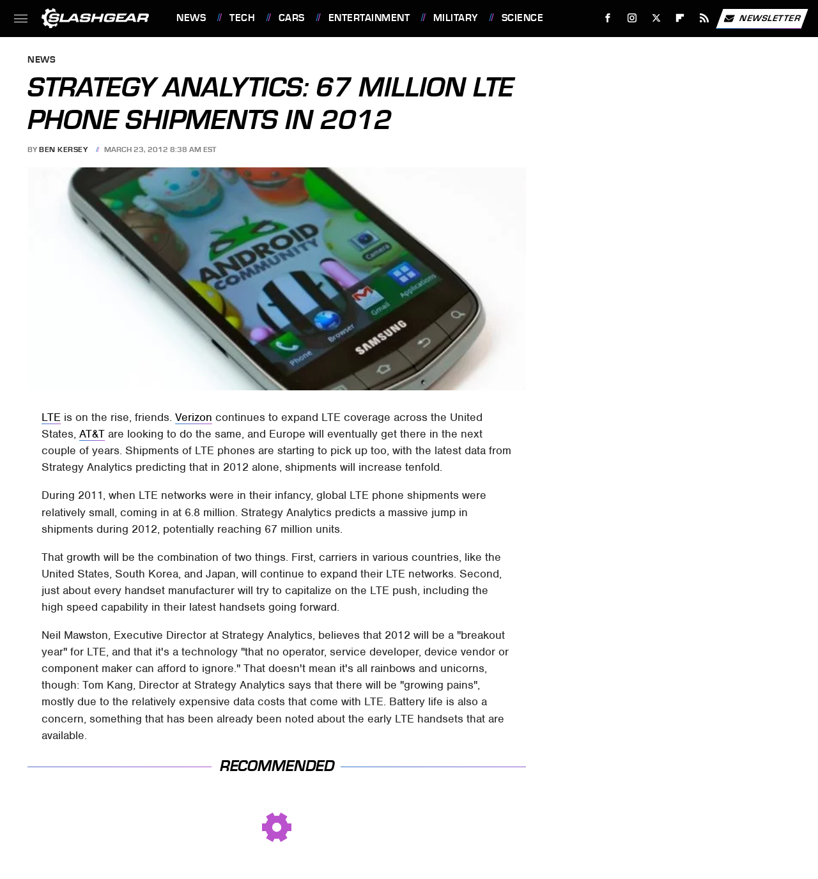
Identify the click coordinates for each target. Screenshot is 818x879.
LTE (51, 417)
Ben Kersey (63, 149)
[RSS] (704, 18)
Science (523, 18)
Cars (292, 18)
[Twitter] (656, 18)
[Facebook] (608, 18)
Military (455, 18)
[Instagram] (632, 18)
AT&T (92, 434)
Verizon (193, 417)
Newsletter (762, 18)
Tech (242, 18)
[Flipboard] (680, 18)
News (191, 18)
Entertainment (369, 18)
